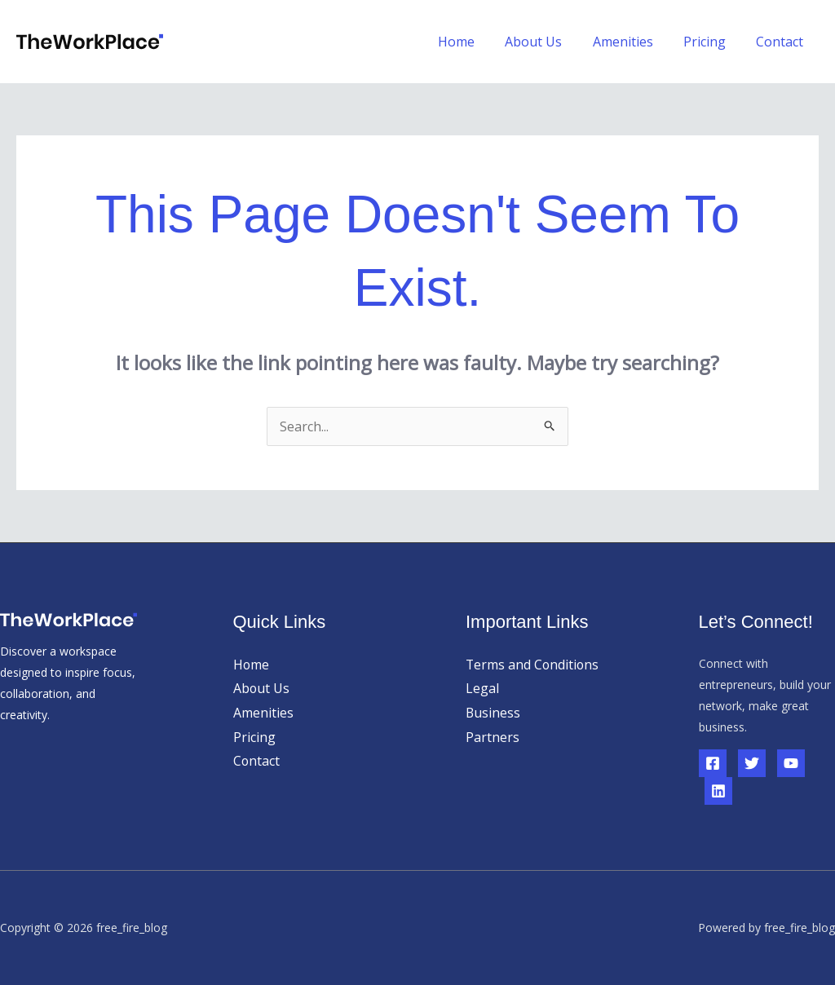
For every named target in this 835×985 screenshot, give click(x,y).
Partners (492, 737)
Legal (482, 688)
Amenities (633, 42)
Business (493, 713)
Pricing (711, 42)
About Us (548, 42)
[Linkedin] (718, 791)
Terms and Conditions (533, 665)
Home (475, 42)
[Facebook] (713, 763)
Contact (782, 42)
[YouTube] (791, 763)
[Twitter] (752, 763)
